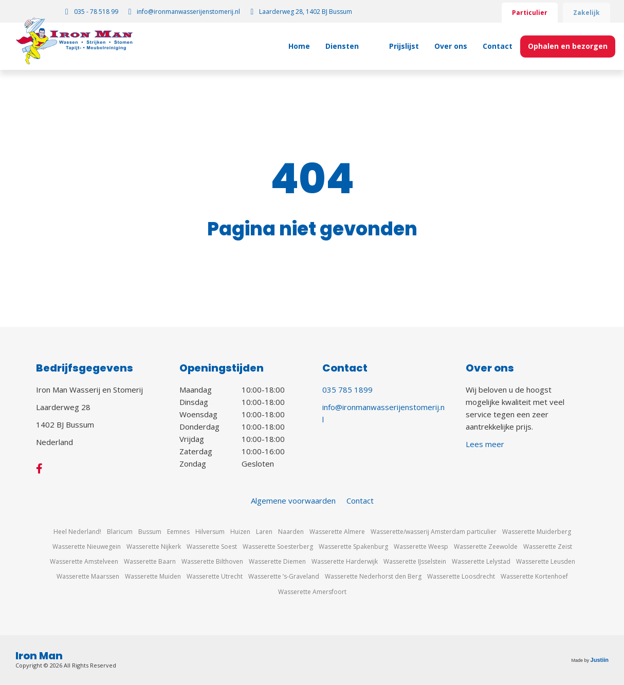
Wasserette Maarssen (88, 576)
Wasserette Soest (212, 546)
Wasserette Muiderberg (536, 531)
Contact (360, 500)
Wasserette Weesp (421, 546)
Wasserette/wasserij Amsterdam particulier (434, 531)
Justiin (600, 660)
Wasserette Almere (337, 531)
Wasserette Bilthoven (212, 561)
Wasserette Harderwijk (344, 561)
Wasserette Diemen (277, 561)
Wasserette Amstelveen (84, 561)
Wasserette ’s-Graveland (283, 576)
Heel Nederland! (77, 531)
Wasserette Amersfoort (312, 591)
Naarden (291, 531)
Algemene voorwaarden (293, 500)
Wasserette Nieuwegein (86, 546)
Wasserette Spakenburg (353, 546)
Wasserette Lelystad (481, 561)
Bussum (149, 531)
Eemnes (178, 531)
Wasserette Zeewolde (486, 546)
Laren (264, 531)
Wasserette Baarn (150, 561)
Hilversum (210, 531)
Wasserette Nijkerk (153, 546)
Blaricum (120, 531)
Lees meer (485, 444)
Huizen (240, 531)
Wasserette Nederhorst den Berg (373, 576)
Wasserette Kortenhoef (534, 576)
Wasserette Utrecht (215, 576)
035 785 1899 (347, 389)
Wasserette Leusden (545, 561)
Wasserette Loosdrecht (461, 576)
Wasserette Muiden (153, 576)
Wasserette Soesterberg (278, 546)
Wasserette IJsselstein (414, 561)
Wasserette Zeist (547, 546)
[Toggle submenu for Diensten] (369, 46)
